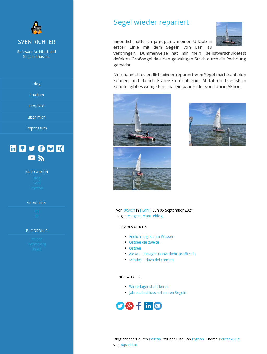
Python (198, 339)
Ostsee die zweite (144, 242)
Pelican (37, 239)
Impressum (36, 128)
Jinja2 (36, 248)
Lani (36, 183)
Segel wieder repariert (151, 22)
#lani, (148, 215)
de (36, 215)
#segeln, (135, 215)
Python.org (36, 243)
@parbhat (129, 344)
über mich (36, 117)
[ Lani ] (145, 210)
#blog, (158, 215)
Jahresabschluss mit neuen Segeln (157, 292)
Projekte (36, 105)
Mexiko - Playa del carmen (151, 259)
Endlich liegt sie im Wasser (151, 236)
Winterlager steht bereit (149, 286)
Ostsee (135, 248)
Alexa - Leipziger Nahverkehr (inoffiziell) (162, 253)
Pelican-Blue (229, 339)
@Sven (129, 210)
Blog (37, 83)
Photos (37, 187)
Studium (36, 94)
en (36, 210)
